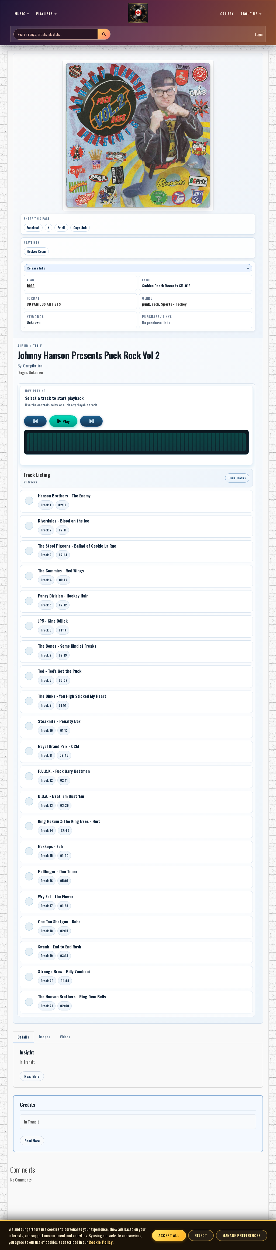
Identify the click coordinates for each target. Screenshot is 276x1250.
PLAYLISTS (46, 13)
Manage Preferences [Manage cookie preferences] (241, 1235)
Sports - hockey (174, 304)
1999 (30, 285)
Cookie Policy (101, 1242)
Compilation (33, 365)
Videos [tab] (67, 1037)
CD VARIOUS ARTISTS (44, 304)
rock (155, 304)
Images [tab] (46, 1037)
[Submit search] (103, 34)
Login (259, 34)
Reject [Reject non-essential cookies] (201, 1235)
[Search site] (56, 34)
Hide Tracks (237, 478)
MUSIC (22, 13)
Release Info (138, 268)
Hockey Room (36, 251)
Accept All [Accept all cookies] (169, 1235)
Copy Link (80, 227)
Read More (31, 1077)
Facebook (33, 227)
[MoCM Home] (138, 13)
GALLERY (227, 13)
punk (146, 304)
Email (61, 227)
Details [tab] (24, 1037)
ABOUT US (251, 13)
